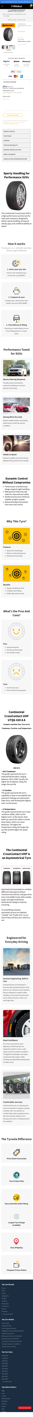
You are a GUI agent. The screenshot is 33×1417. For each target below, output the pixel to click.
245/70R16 (5, 1363)
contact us (11, 122)
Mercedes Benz (6, 1398)
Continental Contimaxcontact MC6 (12, 1341)
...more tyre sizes (6, 1381)
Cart (31, 5)
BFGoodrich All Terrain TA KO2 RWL (12, 1336)
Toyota (4, 1396)
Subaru (4, 1406)
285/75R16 (5, 1379)
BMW (3, 1391)
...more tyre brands (7, 1314)
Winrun (4, 1288)
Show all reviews (12, 115)
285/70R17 (5, 1376)
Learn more (17, 122)
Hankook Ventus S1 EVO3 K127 (10, 1339)
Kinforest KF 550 (6, 1326)
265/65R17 (5, 1366)
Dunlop (4, 1309)
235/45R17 (5, 1361)
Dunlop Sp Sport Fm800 (8, 1346)
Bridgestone (5, 1296)
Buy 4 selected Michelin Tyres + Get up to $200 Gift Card (16, 2)
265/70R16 (5, 1368)
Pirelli (3, 1291)
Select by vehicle (12, 20)
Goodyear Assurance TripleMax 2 (11, 1344)
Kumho (4, 1293)
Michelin (4, 1298)
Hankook (4, 1301)
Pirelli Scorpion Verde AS (9, 1328)
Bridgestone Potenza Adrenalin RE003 (13, 1331)
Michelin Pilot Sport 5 (8, 1333)
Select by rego (21, 20)
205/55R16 (5, 1356)
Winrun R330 (5, 1323)
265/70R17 (5, 1371)
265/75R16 (5, 1374)
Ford (3, 1393)
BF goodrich (5, 1303)
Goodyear (4, 1311)
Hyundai (4, 1404)
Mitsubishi (4, 1401)
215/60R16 (5, 1358)
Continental (5, 1306)
